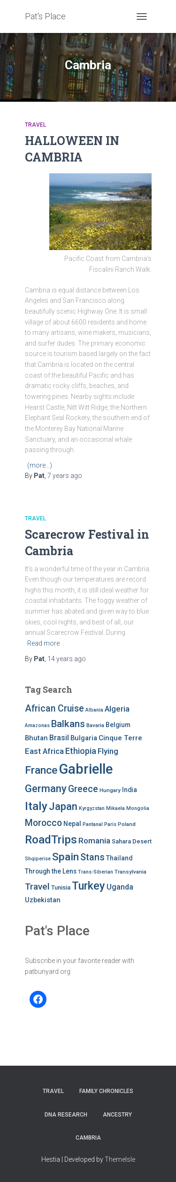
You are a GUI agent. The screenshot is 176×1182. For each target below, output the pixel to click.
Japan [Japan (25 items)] (63, 806)
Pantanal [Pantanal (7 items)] (93, 824)
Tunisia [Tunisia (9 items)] (60, 887)
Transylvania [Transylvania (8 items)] (130, 871)
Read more (43, 643)
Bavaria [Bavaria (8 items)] (95, 725)
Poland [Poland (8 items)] (127, 824)
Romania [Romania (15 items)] (94, 840)
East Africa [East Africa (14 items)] (44, 751)
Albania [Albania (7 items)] (94, 710)
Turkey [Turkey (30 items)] (88, 885)
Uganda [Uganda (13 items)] (120, 886)
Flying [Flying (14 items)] (108, 751)
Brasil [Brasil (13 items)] (59, 737)
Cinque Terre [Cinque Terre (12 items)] (120, 738)
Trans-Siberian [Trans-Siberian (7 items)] (95, 872)
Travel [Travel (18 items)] (37, 886)
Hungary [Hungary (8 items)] (110, 790)
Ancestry (117, 1114)
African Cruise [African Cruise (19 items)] (54, 708)
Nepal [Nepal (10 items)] (72, 823)
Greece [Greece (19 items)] (83, 789)
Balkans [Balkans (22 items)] (68, 723)
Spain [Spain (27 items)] (65, 856)
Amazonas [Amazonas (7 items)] (37, 725)
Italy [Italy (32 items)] (36, 806)
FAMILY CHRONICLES (106, 1091)
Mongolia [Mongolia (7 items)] (137, 808)
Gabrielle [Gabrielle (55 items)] (86, 769)
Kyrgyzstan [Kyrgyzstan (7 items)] (92, 808)
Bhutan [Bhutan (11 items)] (36, 738)
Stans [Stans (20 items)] (92, 857)
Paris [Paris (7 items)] (110, 824)
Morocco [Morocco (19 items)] (43, 823)
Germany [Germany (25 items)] (46, 788)
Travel (35, 124)
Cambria (88, 1137)
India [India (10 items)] (129, 789)
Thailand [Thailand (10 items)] (119, 858)
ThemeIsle (120, 1159)
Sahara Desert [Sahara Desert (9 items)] (132, 841)
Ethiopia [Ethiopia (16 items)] (80, 751)
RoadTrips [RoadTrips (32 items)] (51, 839)
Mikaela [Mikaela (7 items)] (115, 808)
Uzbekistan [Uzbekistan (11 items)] (43, 900)
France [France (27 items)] (41, 770)
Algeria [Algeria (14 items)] (117, 708)
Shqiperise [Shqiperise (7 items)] (38, 859)
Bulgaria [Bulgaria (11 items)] (83, 738)
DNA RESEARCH (66, 1114)
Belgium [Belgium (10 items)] (118, 725)
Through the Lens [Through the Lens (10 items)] (51, 871)
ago (64, 475)
